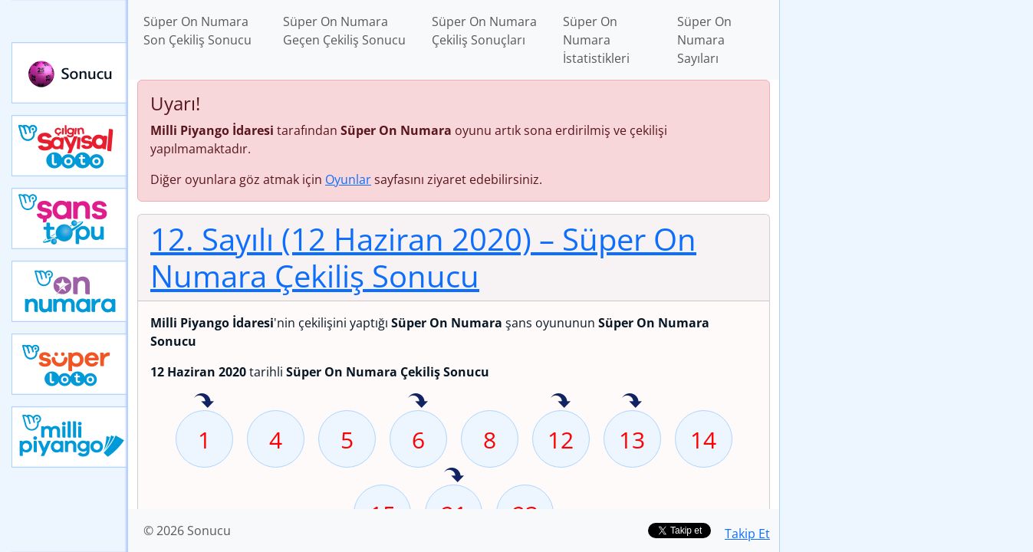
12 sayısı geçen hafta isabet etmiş (561, 401)
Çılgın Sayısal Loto (70, 145)
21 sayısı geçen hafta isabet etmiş (454, 476)
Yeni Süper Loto (70, 364)
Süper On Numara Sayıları (704, 40)
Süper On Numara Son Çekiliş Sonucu (197, 30)
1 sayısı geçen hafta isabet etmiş (204, 401)
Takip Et (747, 533)
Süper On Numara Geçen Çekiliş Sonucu (344, 30)
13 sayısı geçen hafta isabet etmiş (632, 401)
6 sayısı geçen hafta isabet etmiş (418, 401)
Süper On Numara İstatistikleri (596, 40)
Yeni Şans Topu (70, 218)
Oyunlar (348, 179)
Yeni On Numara (70, 291)
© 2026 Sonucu (187, 530)
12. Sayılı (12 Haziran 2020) (423, 257)
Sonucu (70, 73)
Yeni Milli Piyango (70, 437)
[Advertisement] (906, 242)
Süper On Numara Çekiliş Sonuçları (484, 30)
